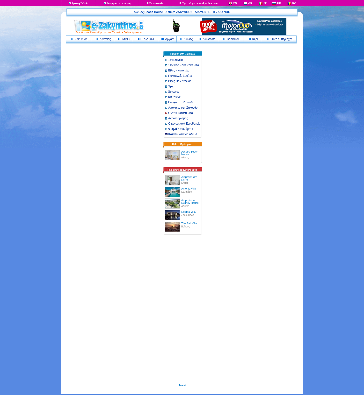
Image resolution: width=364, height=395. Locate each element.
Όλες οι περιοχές (281, 39)
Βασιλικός (233, 39)
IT (265, 3)
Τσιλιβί (126, 39)
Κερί (255, 39)
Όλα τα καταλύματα (180, 113)
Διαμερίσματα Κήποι (189, 178)
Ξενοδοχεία (175, 60)
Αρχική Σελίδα (80, 3)
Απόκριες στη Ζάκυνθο (182, 107)
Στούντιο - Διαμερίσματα (183, 65)
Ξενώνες (173, 91)
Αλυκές (188, 39)
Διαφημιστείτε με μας (119, 3)
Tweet (182, 385)
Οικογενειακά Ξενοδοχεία (184, 123)
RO (294, 3)
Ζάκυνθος (81, 39)
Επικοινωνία (156, 3)
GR (250, 3)
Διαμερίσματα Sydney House (190, 201)
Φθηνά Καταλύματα (180, 129)
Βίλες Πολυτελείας (179, 81)
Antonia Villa (188, 188)
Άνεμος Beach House (189, 153)
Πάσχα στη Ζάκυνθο (181, 102)
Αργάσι (169, 39)
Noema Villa (188, 211)
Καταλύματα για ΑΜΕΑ (181, 134)
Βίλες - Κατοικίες (178, 70)
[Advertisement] (182, 311)
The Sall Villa (189, 223)
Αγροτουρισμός (178, 118)
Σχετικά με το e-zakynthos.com (200, 3)
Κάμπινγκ (174, 97)
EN (235, 3)
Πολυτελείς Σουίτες (180, 76)
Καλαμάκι (148, 39)
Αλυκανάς (209, 39)
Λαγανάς (105, 39)
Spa (170, 86)
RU (279, 3)
